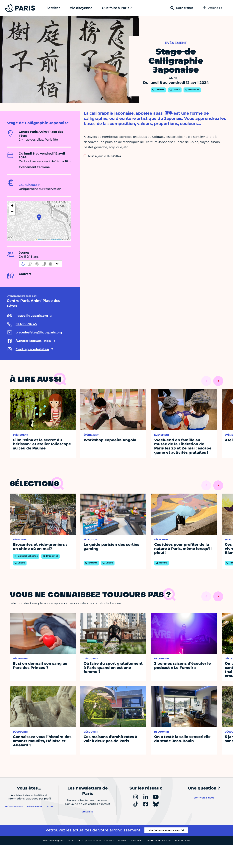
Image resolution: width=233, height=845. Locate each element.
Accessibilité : (91, 840)
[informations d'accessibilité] (40, 263)
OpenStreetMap (56, 239)
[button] (39, 217)
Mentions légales (53, 840)
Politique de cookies (159, 840)
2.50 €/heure (28, 185)
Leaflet (39, 239)
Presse (122, 840)
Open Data (136, 840)
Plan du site (182, 840)
